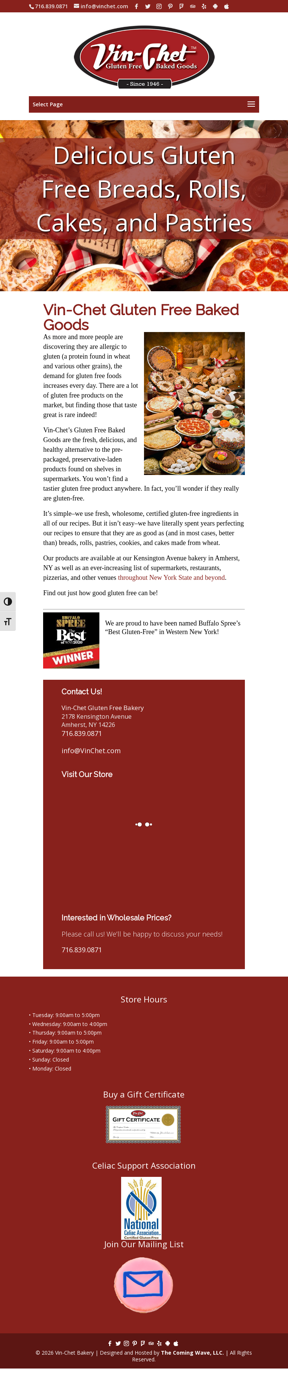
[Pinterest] (170, 6)
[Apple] (226, 6)
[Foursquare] (181, 6)
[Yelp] (204, 6)
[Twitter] (147, 6)
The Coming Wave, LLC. (192, 1352)
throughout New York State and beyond (171, 577)
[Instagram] (159, 6)
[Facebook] (136, 6)
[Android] (215, 6)
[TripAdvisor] (192, 6)
